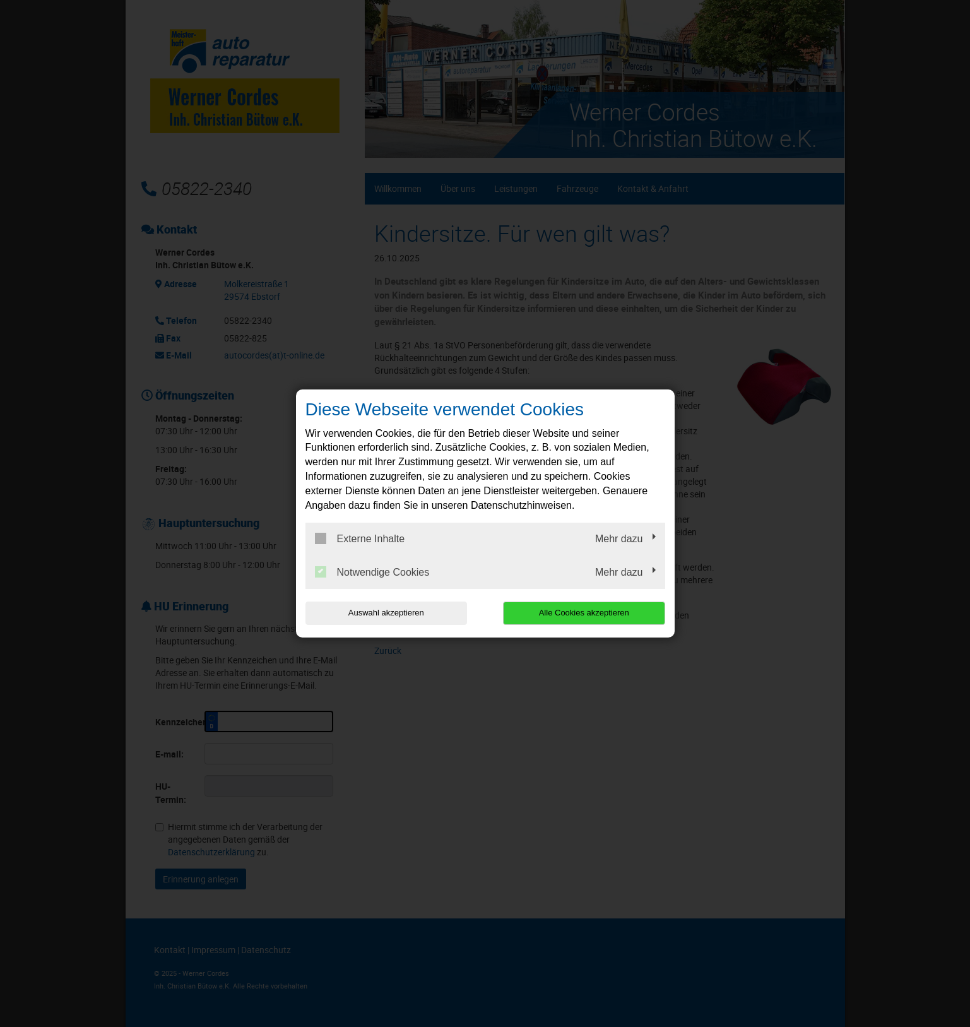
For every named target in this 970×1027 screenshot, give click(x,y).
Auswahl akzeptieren (386, 612)
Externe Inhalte (360, 538)
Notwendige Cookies (372, 572)
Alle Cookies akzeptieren (584, 612)
